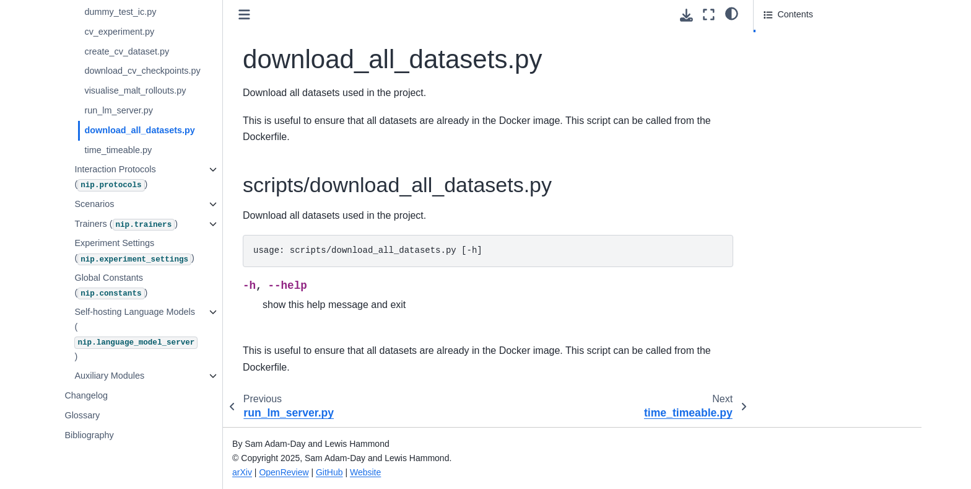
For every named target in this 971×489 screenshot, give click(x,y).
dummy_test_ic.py (121, 12)
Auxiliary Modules (111, 376)
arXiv (243, 472)
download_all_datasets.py (140, 130)
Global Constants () (112, 286)
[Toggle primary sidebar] (245, 14)
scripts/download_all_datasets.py (835, 39)
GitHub (330, 472)
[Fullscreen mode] (708, 14)
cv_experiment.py (120, 32)
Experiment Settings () (135, 251)
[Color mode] (731, 13)
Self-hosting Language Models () (137, 334)
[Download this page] (686, 15)
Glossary (83, 415)
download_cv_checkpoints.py (143, 71)
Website (366, 472)
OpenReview (285, 472)
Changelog (87, 395)
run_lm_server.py (119, 110)
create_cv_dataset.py (127, 51)
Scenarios (95, 204)
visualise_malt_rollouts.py (136, 90)
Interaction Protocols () (116, 177)
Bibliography (90, 435)
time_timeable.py (119, 150)
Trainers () (127, 225)
